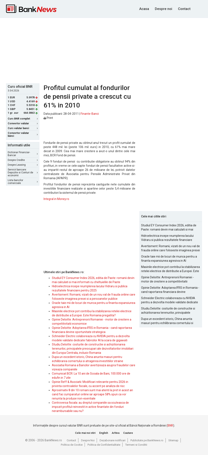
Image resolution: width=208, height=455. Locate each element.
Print (48, 118)
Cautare (128, 432)
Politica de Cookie (72, 444)
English (103, 432)
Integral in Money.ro (56, 199)
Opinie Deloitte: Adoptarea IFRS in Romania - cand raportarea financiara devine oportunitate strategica (170, 290)
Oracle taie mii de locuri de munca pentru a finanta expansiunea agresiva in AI (169, 258)
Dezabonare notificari (112, 440)
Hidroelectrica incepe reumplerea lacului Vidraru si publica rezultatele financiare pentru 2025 (167, 238)
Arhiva (115, 432)
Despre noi (163, 9)
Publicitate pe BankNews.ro (146, 440)
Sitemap (173, 440)
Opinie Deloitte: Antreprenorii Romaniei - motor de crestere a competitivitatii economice (167, 280)
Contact (184, 9)
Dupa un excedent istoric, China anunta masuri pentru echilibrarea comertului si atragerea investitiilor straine (167, 321)
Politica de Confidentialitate (104, 444)
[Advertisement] (107, 50)
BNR (170, 425)
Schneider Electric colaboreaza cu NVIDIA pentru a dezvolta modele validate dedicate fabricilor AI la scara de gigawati (169, 300)
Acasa (144, 9)
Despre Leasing (23, 164)
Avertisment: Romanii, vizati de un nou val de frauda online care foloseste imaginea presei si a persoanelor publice (170, 248)
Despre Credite (23, 160)
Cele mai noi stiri (85, 432)
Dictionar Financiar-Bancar (23, 154)
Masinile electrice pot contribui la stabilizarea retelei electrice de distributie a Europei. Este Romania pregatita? (170, 269)
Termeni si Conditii (136, 444)
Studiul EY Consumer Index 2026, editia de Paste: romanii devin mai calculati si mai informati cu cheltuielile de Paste (168, 228)
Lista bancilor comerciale (23, 182)
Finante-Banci (90, 113)
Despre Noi (88, 440)
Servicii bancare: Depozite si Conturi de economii (23, 172)
